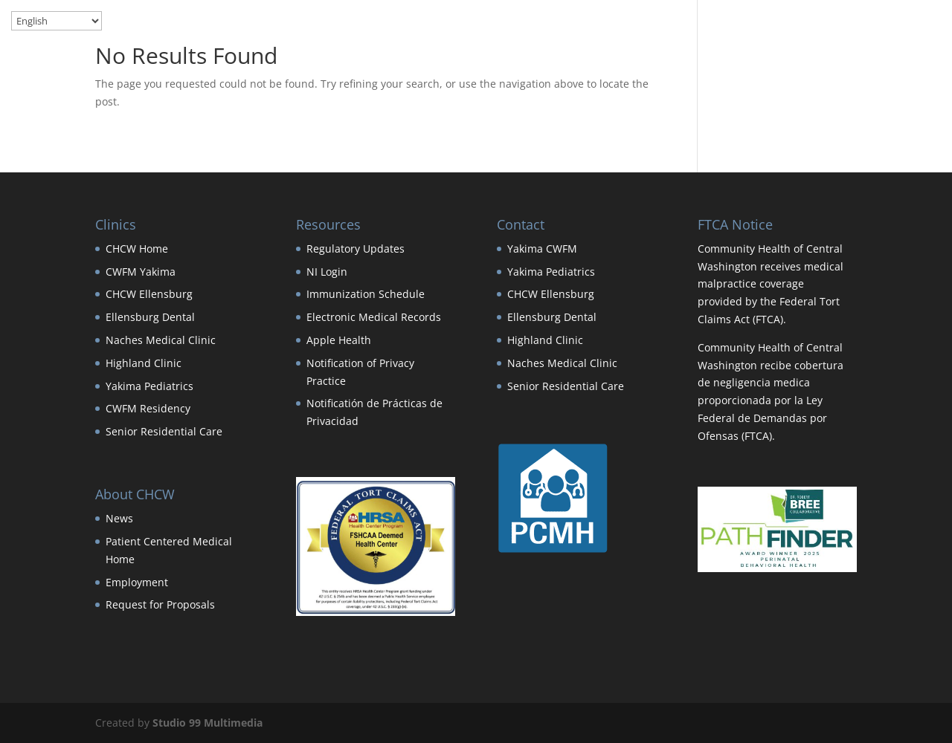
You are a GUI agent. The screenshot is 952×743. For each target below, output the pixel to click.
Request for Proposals (160, 604)
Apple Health (338, 340)
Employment (137, 582)
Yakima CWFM (542, 248)
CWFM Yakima (141, 272)
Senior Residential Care (164, 431)
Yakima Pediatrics (149, 386)
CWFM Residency (148, 408)
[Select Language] (56, 20)
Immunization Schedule (365, 294)
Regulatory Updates (355, 248)
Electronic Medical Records (373, 317)
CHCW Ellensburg (149, 294)
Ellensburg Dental (150, 317)
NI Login (326, 272)
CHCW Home (137, 248)
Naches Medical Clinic (161, 340)
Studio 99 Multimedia (207, 723)
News (119, 518)
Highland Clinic (143, 363)
